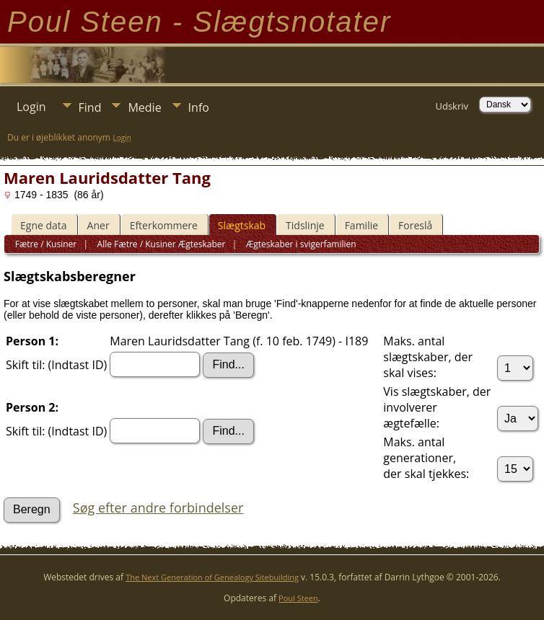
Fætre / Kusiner (46, 244)
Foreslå (415, 225)
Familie (361, 225)
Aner (98, 225)
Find (90, 107)
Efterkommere (164, 225)
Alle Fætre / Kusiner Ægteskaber (160, 244)
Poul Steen (298, 598)
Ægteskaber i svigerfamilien (300, 244)
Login (31, 107)
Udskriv (451, 105)
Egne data (43, 225)
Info (198, 107)
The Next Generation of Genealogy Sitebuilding (212, 577)
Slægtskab (242, 225)
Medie (144, 107)
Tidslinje (305, 225)
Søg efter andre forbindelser (158, 507)
